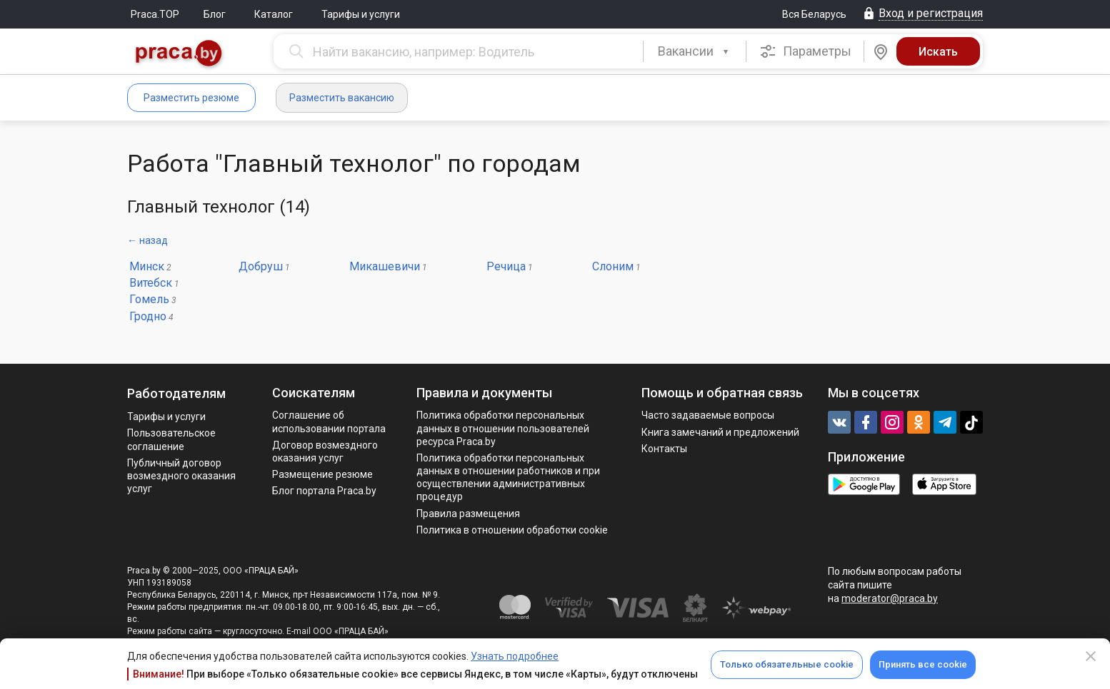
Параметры (805, 51)
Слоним (613, 266)
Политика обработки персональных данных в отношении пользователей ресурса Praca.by (502, 427)
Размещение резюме (322, 474)
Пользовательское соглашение (171, 439)
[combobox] (695, 51)
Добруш (261, 266)
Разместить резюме (191, 97)
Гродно (147, 316)
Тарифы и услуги (360, 14)
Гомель (149, 299)
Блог (215, 14)
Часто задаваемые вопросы (707, 415)
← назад (147, 240)
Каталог (273, 14)
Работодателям (176, 393)
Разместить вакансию (341, 97)
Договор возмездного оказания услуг (325, 451)
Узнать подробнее (515, 656)
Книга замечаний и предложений (720, 432)
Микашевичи (384, 266)
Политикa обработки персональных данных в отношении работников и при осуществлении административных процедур (508, 477)
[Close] (1090, 656)
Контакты (664, 448)
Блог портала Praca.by (324, 490)
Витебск (150, 283)
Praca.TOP (155, 14)
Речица (506, 266)
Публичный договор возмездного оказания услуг (181, 475)
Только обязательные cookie (787, 664)
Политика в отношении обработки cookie (512, 530)
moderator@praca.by (889, 598)
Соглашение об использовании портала (329, 421)
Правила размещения (468, 513)
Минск (146, 266)
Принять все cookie (923, 664)
